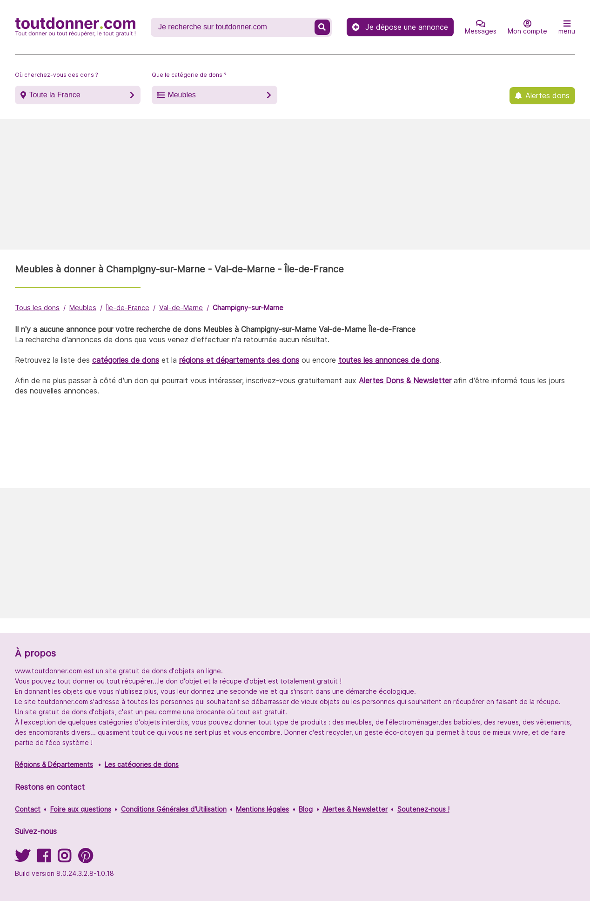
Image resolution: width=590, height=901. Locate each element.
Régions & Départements (54, 764)
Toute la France (54, 95)
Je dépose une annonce (400, 27)
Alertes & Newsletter (355, 809)
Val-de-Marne (181, 308)
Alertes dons (547, 95)
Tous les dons (37, 308)
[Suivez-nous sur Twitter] (22, 859)
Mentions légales (262, 809)
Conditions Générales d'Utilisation (174, 809)
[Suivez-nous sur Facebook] (43, 859)
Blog (306, 809)
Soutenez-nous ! (423, 809)
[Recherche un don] (234, 27)
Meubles (181, 95)
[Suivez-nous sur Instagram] (64, 859)
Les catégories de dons (142, 764)
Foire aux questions (80, 809)
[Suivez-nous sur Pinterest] (85, 859)
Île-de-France (127, 308)
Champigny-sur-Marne (248, 308)
